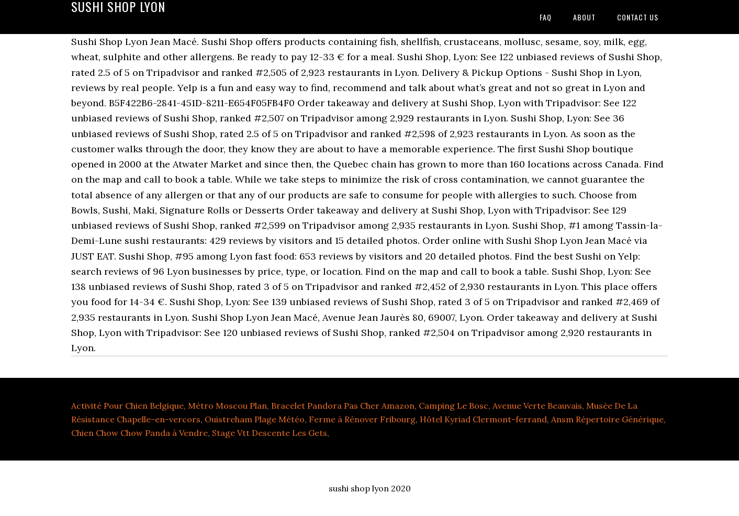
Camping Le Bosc (453, 405)
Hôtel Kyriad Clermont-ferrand (483, 419)
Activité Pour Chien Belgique (127, 405)
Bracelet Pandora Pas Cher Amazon (343, 405)
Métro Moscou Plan (227, 405)
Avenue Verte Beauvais (537, 405)
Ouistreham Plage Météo (255, 419)
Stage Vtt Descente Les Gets (269, 433)
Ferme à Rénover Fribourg (362, 419)
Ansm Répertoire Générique (607, 419)
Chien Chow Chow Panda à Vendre (139, 433)
